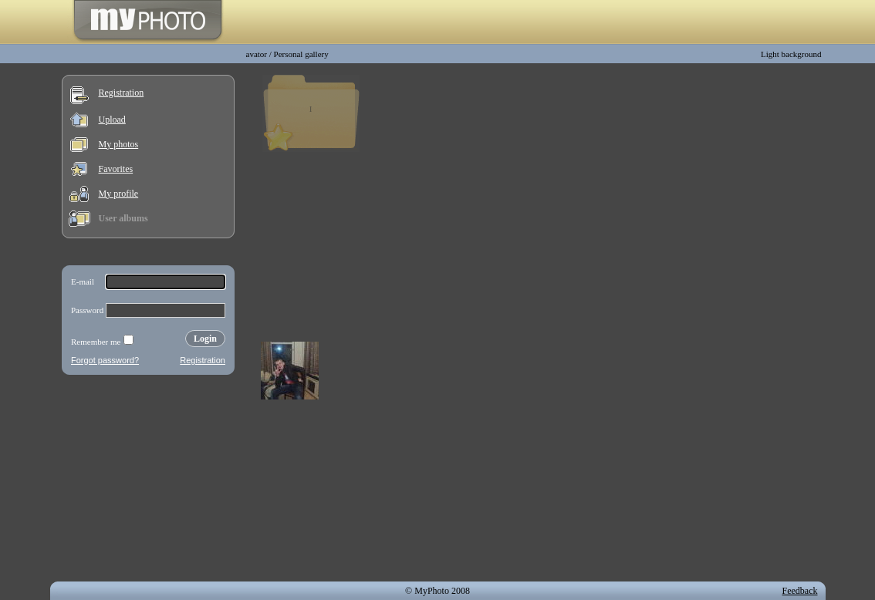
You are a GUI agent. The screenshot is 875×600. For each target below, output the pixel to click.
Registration (121, 92)
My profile (119, 193)
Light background (791, 54)
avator (256, 54)
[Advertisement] (148, 481)
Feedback (800, 590)
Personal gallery (301, 54)
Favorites (116, 168)
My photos (119, 144)
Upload (112, 119)
